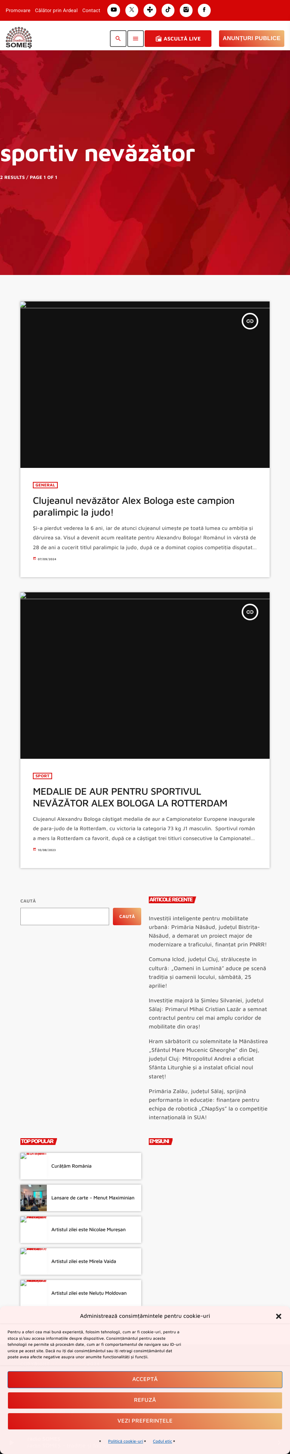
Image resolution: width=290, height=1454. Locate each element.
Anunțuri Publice (252, 38)
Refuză (145, 1400)
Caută (28, 901)
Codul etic (162, 1441)
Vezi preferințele (145, 1421)
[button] (278, 1316)
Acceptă (145, 1379)
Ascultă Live (178, 38)
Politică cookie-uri (125, 1441)
